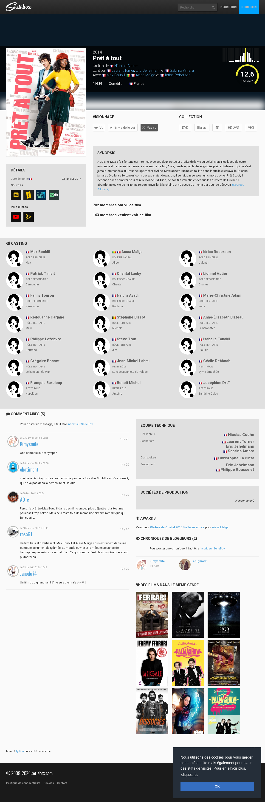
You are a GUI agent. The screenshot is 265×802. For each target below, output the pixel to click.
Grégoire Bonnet (44, 361)
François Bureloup (46, 383)
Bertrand (31, 350)
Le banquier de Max (38, 371)
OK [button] (217, 786)
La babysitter (207, 328)
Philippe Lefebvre (45, 339)
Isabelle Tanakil (216, 339)
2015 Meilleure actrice (177, 527)
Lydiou (20, 751)
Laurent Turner (123, 70)
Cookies (49, 783)
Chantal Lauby (129, 273)
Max (28, 262)
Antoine (117, 393)
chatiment (29, 469)
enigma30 (200, 561)
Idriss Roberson (177, 75)
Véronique (32, 306)
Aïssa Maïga (145, 75)
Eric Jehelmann (148, 70)
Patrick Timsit (42, 273)
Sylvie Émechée (209, 371)
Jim (114, 350)
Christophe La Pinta (236, 458)
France (136, 84)
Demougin (32, 284)
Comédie (115, 84)
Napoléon (32, 393)
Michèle (117, 328)
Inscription (228, 6)
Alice (115, 262)
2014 (97, 52)
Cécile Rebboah (216, 361)
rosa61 (26, 534)
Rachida (117, 306)
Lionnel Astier (215, 273)
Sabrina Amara (182, 70)
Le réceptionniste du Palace (130, 371)
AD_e (24, 499)
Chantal (117, 284)
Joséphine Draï (216, 383)
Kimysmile (29, 443)
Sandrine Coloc (208, 393)
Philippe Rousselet (237, 469)
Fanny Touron (42, 295)
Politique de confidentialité (23, 783)
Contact (62, 783)
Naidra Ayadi (127, 295)
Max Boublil (116, 75)
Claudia (203, 350)
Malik (29, 328)
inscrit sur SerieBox (80, 424)
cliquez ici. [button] (189, 774)
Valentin (204, 262)
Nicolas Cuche (126, 66)
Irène (202, 306)
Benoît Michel (129, 383)
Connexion (249, 6)
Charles (204, 284)
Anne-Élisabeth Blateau (223, 317)
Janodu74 (28, 573)
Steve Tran (126, 339)
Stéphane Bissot (131, 317)
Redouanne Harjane (47, 317)
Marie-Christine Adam (222, 295)
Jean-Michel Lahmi (133, 361)
